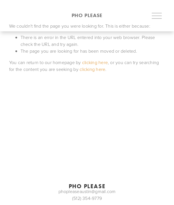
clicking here (95, 62)
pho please (87, 15)
